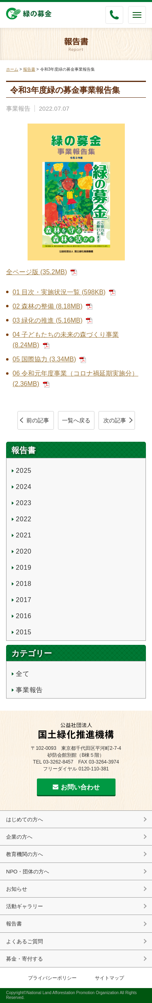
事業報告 (18, 108)
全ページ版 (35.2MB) (36, 272)
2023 (24, 502)
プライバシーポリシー (52, 978)
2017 (24, 599)
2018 (24, 583)
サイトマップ (109, 978)
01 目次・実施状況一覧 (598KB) (59, 292)
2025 (24, 470)
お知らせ (16, 889)
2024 (24, 486)
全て (23, 673)
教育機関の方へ (24, 854)
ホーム (12, 69)
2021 (24, 535)
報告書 (29, 69)
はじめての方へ (24, 819)
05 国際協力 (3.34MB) (44, 359)
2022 (24, 519)
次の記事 (114, 420)
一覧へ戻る (76, 420)
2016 (24, 616)
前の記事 (37, 420)
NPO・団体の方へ (27, 872)
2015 (24, 632)
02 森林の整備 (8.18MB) (47, 306)
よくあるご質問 (24, 941)
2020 (24, 551)
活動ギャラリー (24, 906)
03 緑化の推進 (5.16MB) (47, 320)
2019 (24, 567)
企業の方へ (19, 837)
